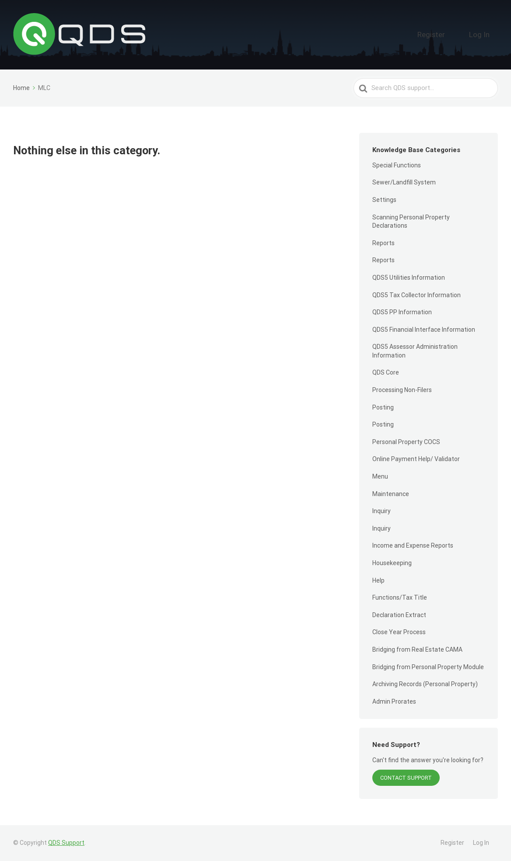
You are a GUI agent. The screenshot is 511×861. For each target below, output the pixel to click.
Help (378, 580)
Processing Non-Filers (402, 389)
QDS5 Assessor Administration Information (415, 351)
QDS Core (385, 372)
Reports (383, 243)
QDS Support (66, 842)
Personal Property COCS (406, 441)
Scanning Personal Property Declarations (411, 221)
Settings (384, 199)
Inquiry (381, 510)
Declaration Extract (399, 614)
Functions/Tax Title (399, 597)
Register (450, 34)
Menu (380, 476)
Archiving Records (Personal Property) (425, 683)
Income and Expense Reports (412, 545)
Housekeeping (392, 562)
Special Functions (396, 165)
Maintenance (390, 493)
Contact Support (406, 777)
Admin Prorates (394, 701)
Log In (485, 34)
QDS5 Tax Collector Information (416, 295)
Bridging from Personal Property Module (428, 666)
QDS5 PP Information (402, 312)
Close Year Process (399, 631)
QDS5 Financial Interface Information (423, 329)
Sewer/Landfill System (404, 182)
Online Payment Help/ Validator (416, 458)
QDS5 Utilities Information (408, 277)
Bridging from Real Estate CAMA (417, 649)
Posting (383, 407)
